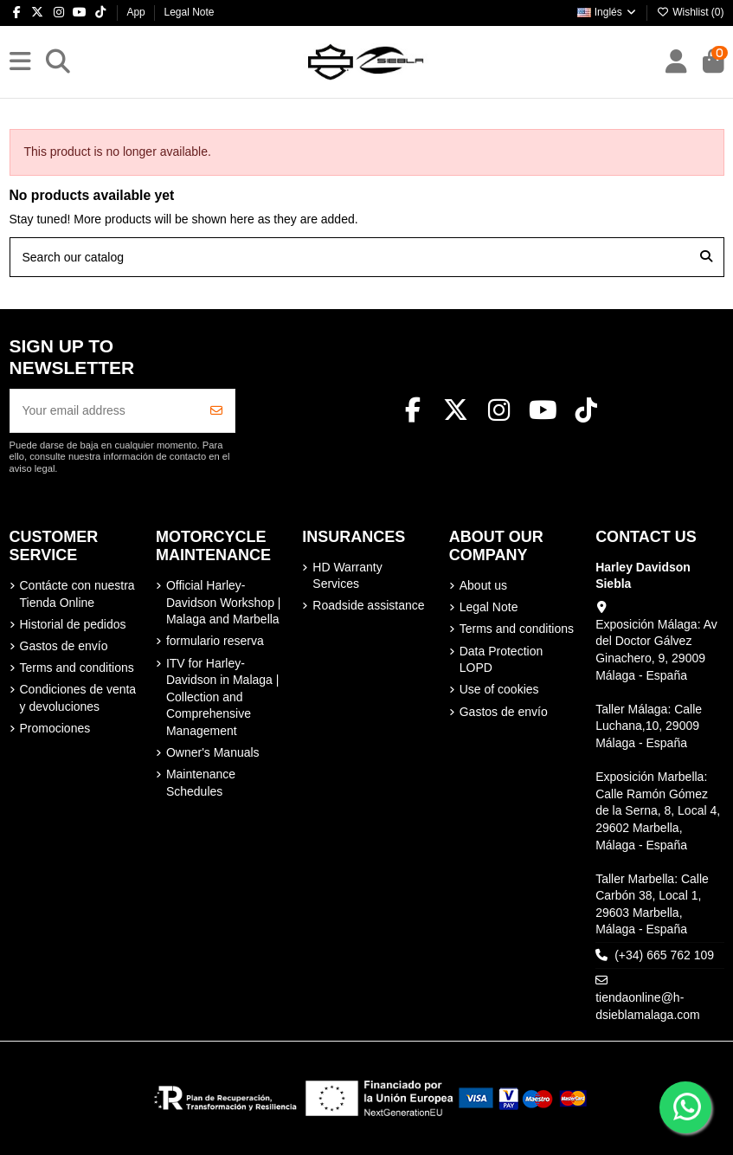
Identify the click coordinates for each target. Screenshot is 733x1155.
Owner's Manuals (213, 752)
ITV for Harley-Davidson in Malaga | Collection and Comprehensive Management (222, 697)
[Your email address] (104, 411)
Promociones (55, 728)
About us (483, 585)
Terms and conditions (77, 667)
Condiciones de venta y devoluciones (78, 697)
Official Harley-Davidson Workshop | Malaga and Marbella (223, 602)
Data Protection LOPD (501, 659)
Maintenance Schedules (200, 782)
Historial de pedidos (73, 624)
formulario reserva (215, 641)
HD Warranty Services (347, 575)
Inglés (607, 12)
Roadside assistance (368, 605)
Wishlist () (690, 12)
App (137, 12)
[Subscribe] (216, 411)
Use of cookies (499, 689)
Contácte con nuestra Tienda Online (77, 594)
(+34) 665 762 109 (664, 955)
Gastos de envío (64, 646)
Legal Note (189, 12)
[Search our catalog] (706, 256)
